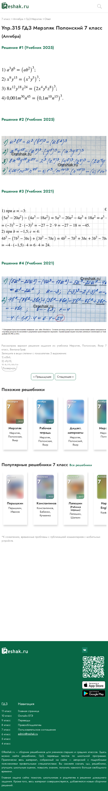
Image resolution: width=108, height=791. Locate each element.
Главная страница (28, 711)
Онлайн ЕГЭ (25, 716)
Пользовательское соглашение (37, 730)
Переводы (24, 720)
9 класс (6, 720)
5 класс (6, 739)
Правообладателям (29, 725)
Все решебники (80, 465)
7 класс (6, 730)
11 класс (6, 711)
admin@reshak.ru (28, 734)
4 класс (6, 743)
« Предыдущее (42, 377)
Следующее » (65, 377)
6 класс (6, 734)
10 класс (7, 716)
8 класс (6, 725)
